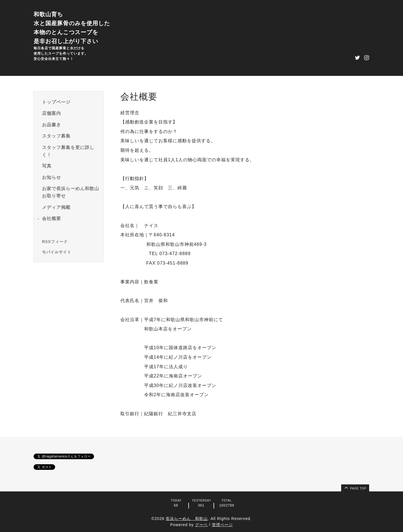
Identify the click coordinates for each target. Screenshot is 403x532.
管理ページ (222, 524)
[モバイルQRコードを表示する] (70, 252)
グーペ (201, 524)
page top (354, 487)
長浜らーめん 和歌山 (187, 518)
